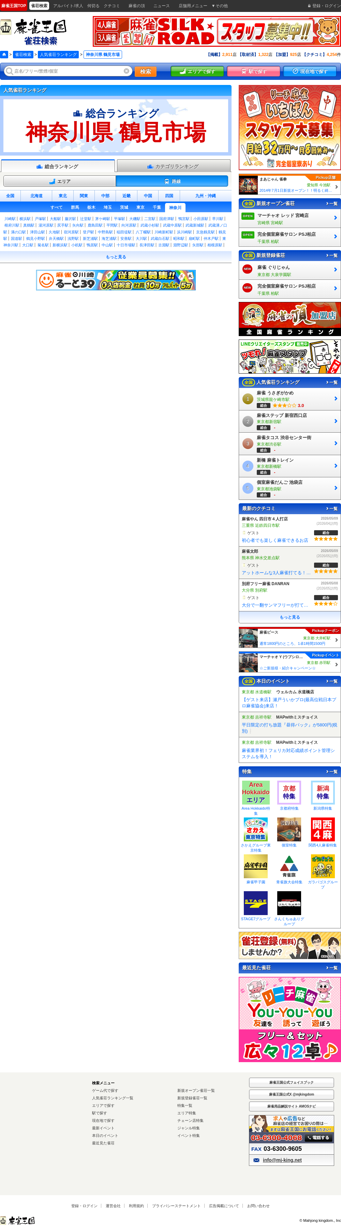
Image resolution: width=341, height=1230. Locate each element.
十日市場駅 (126, 245)
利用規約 (136, 1206)
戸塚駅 (40, 219)
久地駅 (54, 232)
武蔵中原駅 (172, 225)
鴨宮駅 (184, 219)
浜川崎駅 (184, 232)
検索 (145, 71)
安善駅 (126, 238)
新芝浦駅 (90, 238)
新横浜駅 (60, 245)
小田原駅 (200, 219)
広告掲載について (224, 1206)
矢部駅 (198, 245)
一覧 (331, 203)
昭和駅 (178, 238)
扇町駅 (194, 238)
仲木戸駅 (211, 238)
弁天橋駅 (56, 238)
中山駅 (107, 245)
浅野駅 (73, 238)
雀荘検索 (23, 54)
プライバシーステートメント (176, 1206)
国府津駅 (166, 219)
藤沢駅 (70, 219)
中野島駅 (105, 232)
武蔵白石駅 (160, 238)
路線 (172, 181)
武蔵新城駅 (195, 225)
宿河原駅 (71, 232)
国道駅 (16, 238)
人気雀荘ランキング (58, 54)
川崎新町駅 (163, 232)
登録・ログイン (84, 1206)
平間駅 (112, 225)
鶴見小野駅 (35, 238)
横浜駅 (25, 219)
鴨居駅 (92, 245)
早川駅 (217, 219)
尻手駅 (63, 225)
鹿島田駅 (95, 225)
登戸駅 (88, 232)
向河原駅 (128, 225)
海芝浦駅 (109, 238)
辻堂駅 (85, 219)
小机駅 (77, 245)
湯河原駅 (46, 225)
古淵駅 (163, 245)
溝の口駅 (18, 232)
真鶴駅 (28, 225)
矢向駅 (78, 225)
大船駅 (55, 219)
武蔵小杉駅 (149, 225)
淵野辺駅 (180, 245)
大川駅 (141, 238)
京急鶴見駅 (205, 232)
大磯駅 (134, 219)
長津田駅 (146, 245)
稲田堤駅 (124, 232)
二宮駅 (149, 219)
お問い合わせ (258, 1206)
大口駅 (27, 245)
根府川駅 (11, 225)
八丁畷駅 (143, 232)
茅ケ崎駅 (102, 219)
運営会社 (113, 1206)
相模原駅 (214, 245)
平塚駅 (119, 219)
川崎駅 (10, 219)
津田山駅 (37, 232)
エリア (60, 181)
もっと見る (116, 257)
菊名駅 (43, 245)
